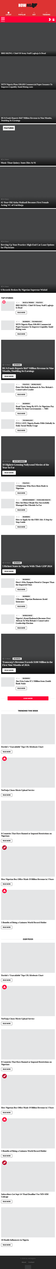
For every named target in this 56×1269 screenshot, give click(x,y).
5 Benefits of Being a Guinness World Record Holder (23, 922)
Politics (39, 302)
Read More (21, 312)
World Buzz (36, 384)
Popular (22, 14)
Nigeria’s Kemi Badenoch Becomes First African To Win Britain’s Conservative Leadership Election (33, 620)
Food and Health (43, 500)
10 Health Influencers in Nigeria (15, 1240)
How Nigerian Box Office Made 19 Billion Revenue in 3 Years (27, 879)
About (24, 1262)
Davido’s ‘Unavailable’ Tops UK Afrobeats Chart (22, 747)
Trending (46, 14)
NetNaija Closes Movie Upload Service (17, 790)
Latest (8, 14)
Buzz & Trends (28, 302)
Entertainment (20, 461)
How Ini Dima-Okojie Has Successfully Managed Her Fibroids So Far (32, 504)
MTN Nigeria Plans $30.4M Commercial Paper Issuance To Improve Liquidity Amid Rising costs (34, 326)
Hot (34, 14)
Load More (28, 698)
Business (26, 321)
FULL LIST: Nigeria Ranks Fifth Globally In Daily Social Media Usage (35, 424)
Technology (37, 321)
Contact (31, 1262)
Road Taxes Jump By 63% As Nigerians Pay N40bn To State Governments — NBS (35, 407)
